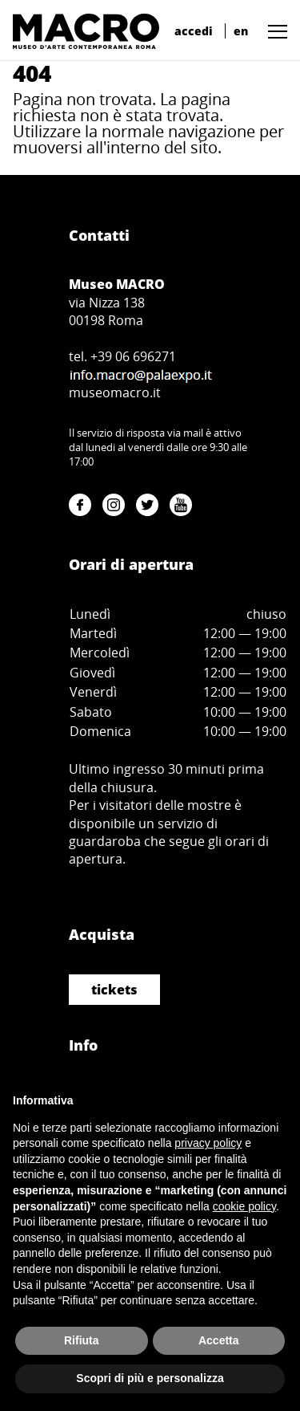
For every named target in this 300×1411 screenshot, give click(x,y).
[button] (273, 31)
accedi (193, 31)
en (241, 31)
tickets (114, 989)
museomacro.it (115, 392)
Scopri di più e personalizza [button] (149, 1378)
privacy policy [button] (208, 1143)
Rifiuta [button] (81, 1340)
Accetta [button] (218, 1340)
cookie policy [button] (244, 1206)
